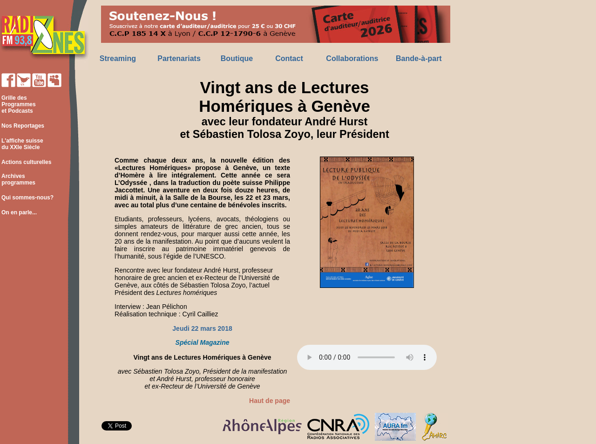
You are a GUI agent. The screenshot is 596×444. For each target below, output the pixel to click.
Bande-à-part (419, 58)
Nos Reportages (22, 126)
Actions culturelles (26, 162)
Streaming (118, 58)
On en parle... (19, 212)
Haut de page (269, 400)
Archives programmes (17, 179)
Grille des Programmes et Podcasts (18, 104)
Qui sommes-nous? (27, 197)
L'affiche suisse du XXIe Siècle (21, 143)
